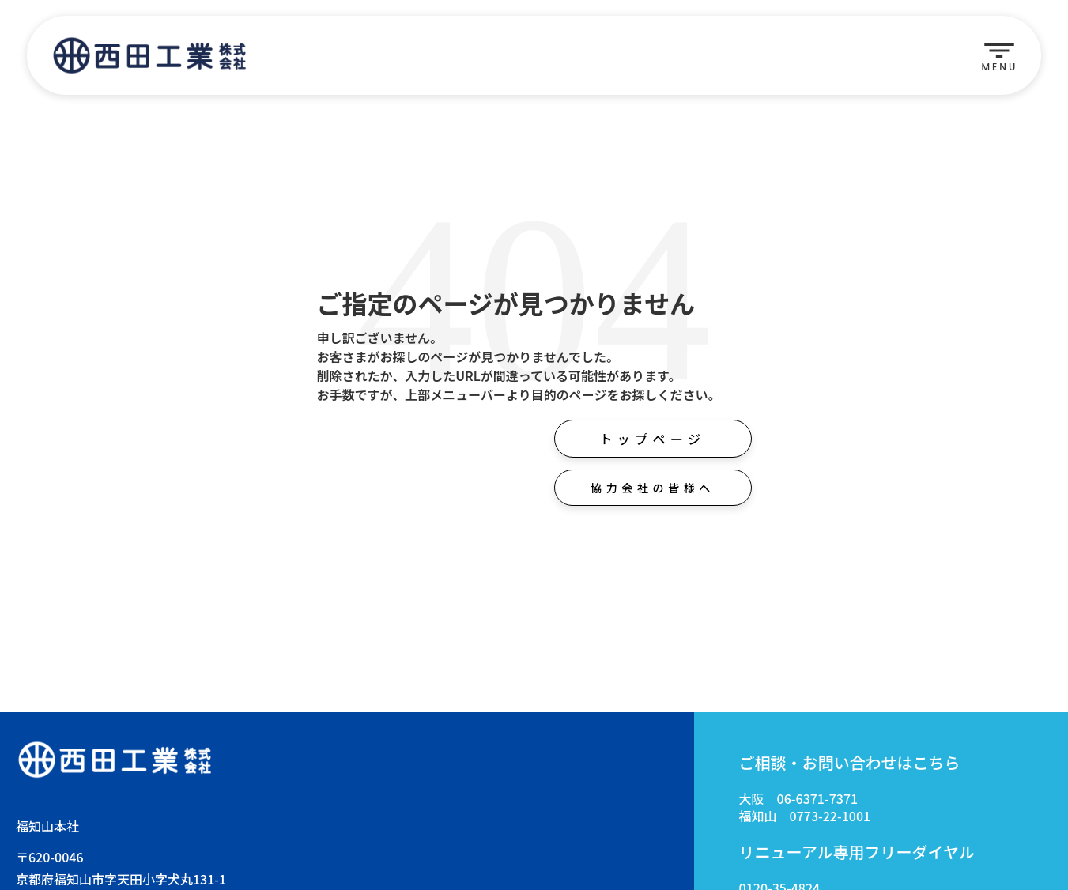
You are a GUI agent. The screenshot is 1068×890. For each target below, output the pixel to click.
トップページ (652, 438)
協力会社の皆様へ (653, 488)
